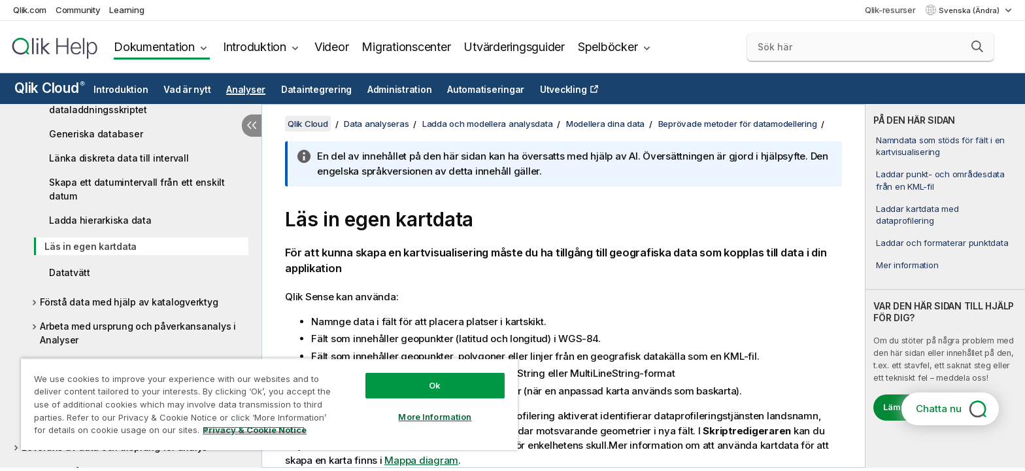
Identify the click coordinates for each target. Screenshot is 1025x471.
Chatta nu (939, 408)
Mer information (907, 265)
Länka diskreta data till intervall (119, 158)
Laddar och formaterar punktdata (942, 242)
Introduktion (254, 47)
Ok (435, 385)
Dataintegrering (316, 89)
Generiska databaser (96, 133)
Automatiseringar (485, 89)
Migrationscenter (405, 47)
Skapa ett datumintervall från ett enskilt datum (137, 189)
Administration (399, 89)
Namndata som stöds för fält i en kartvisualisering (940, 146)
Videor (331, 47)
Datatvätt (69, 272)
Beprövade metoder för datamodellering (737, 123)
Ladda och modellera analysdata (487, 123)
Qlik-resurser (890, 10)
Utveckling (563, 89)
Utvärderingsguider (514, 47)
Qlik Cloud (49, 88)
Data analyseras (376, 123)
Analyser (245, 89)
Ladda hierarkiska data (100, 220)
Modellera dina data (605, 123)
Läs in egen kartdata (90, 246)
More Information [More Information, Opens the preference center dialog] (434, 416)
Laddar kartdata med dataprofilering (917, 214)
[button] (977, 46)
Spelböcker (608, 47)
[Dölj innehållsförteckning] (251, 125)
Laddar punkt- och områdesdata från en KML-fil (940, 180)
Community (78, 10)
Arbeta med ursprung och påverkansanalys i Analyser (138, 333)
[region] (269, 404)
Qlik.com (29, 10)
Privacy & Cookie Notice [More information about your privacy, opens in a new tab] (255, 430)
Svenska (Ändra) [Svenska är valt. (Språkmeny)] (970, 10)
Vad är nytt (186, 89)
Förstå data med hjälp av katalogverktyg (129, 301)
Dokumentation (154, 47)
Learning (126, 10)
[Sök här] (870, 47)
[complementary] (945, 286)
